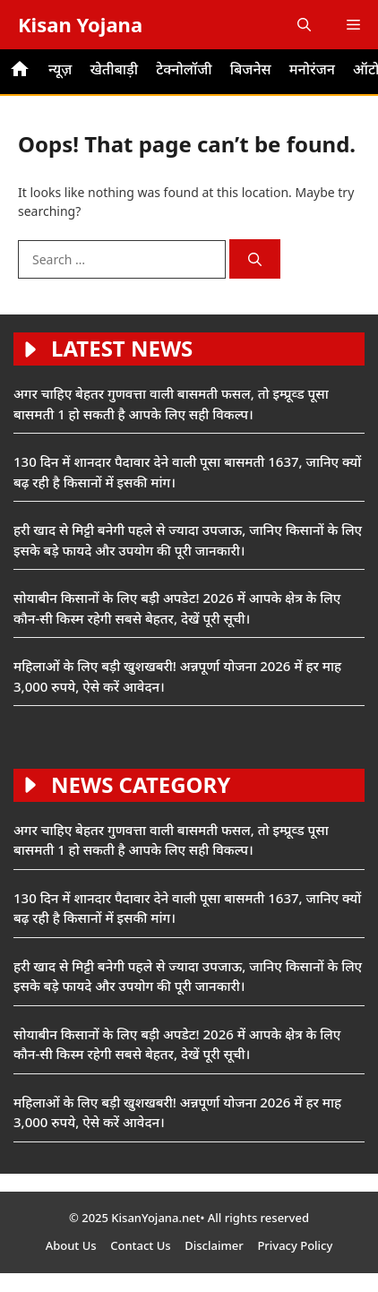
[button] (304, 24)
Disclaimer (214, 1245)
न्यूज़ (60, 69)
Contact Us (140, 1245)
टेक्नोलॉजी (184, 69)
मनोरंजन (312, 69)
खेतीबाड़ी (114, 69)
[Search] (254, 259)
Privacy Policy (294, 1245)
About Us (71, 1245)
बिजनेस (250, 69)
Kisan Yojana (80, 24)
